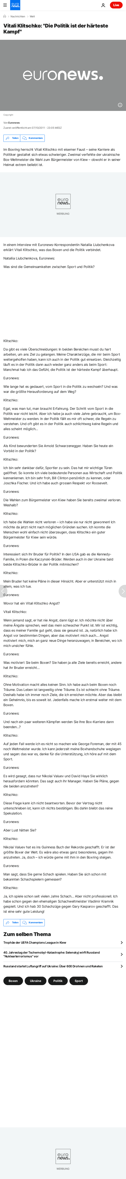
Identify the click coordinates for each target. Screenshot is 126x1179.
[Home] (4, 16)
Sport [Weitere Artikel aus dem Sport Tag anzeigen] (79, 980)
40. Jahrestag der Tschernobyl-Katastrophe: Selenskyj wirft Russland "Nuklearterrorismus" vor (51, 954)
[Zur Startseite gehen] (15, 5)
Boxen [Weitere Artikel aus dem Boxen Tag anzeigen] (13, 980)
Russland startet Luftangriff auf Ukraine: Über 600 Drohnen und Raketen (53, 966)
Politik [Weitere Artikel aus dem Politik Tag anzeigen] (57, 980)
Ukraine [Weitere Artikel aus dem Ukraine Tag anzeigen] (35, 980)
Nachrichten (18, 16)
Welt (32, 16)
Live (116, 5)
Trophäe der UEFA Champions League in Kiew (34, 942)
